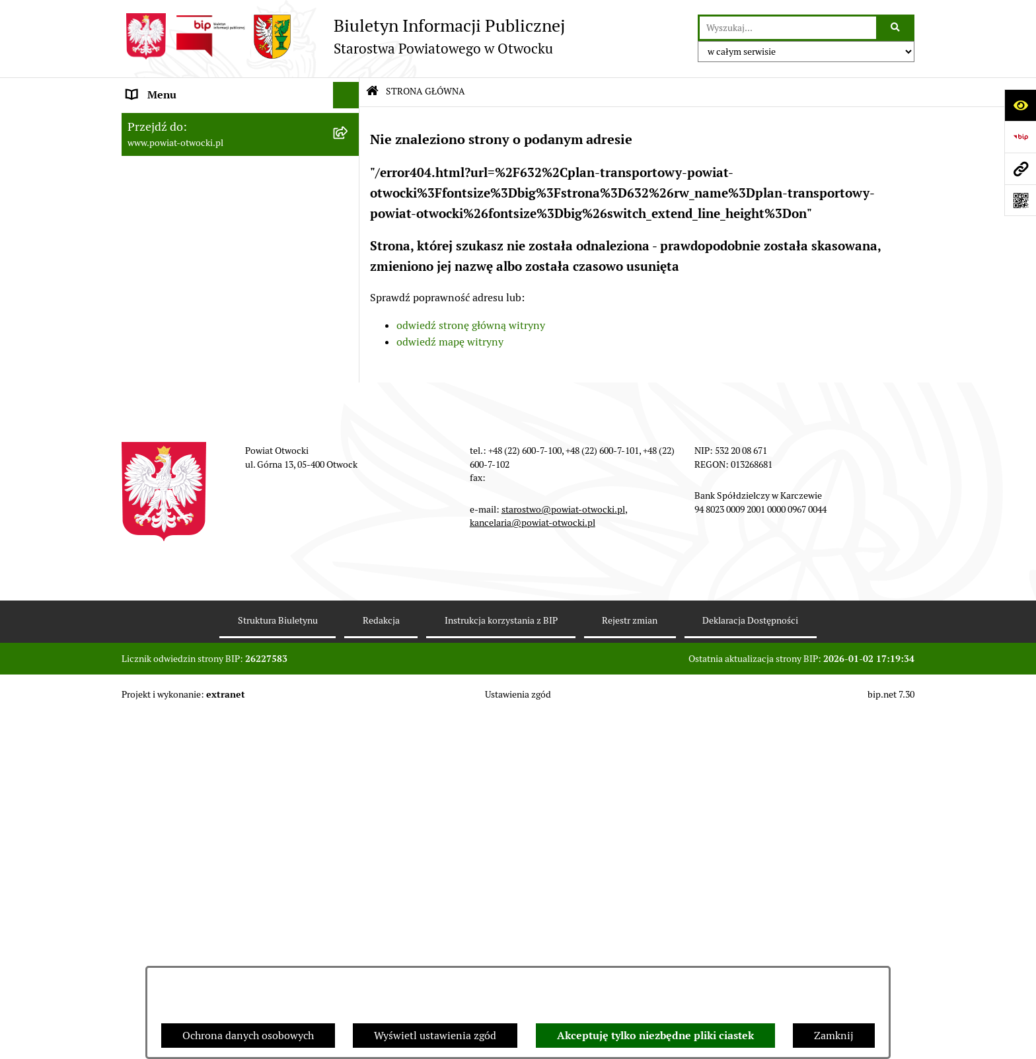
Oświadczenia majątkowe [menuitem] (186, 570)
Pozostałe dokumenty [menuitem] (178, 333)
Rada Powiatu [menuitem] (159, 121)
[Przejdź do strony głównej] (343, 36)
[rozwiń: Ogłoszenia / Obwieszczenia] (349, 360)
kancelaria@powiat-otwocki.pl (532, 867)
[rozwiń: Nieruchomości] (349, 465)
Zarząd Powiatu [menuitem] (164, 148)
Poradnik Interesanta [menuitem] (177, 200)
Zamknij (834, 1035)
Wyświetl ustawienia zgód (435, 1035)
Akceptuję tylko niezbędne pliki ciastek (655, 1035)
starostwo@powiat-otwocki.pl (563, 853)
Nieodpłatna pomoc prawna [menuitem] (192, 253)
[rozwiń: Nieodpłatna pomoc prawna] (349, 254)
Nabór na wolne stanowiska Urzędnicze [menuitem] (220, 438)
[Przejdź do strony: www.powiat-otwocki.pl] (1020, 168)
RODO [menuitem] (142, 280)
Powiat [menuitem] (143, 227)
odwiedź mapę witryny (449, 342)
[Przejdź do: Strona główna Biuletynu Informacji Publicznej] (372, 92)
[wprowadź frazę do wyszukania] (788, 28)
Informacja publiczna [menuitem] (177, 306)
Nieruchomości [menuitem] (162, 465)
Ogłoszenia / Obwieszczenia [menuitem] (193, 359)
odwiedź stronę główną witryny (470, 325)
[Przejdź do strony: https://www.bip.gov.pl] (1020, 137)
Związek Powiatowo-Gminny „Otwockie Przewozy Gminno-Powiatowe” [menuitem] (221, 631)
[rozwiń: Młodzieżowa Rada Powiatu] (349, 175)
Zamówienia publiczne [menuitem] (181, 491)
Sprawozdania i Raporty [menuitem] (183, 385)
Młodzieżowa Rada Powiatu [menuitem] (192, 174)
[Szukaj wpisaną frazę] (896, 28)
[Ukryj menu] (346, 95)
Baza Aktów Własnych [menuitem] (179, 666)
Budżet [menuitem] (143, 597)
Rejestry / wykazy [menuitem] (168, 412)
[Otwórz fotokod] (1020, 200)
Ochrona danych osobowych (248, 1035)
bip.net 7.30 (891, 1038)
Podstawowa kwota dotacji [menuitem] (189, 518)
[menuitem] (240, 544)
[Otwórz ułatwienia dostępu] (1020, 105)
